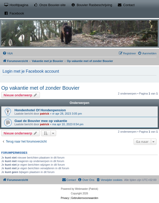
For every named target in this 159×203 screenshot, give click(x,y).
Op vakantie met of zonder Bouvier (40, 88)
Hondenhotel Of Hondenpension (40, 110)
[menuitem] (8, 53)
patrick (44, 113)
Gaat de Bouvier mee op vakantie (40, 121)
